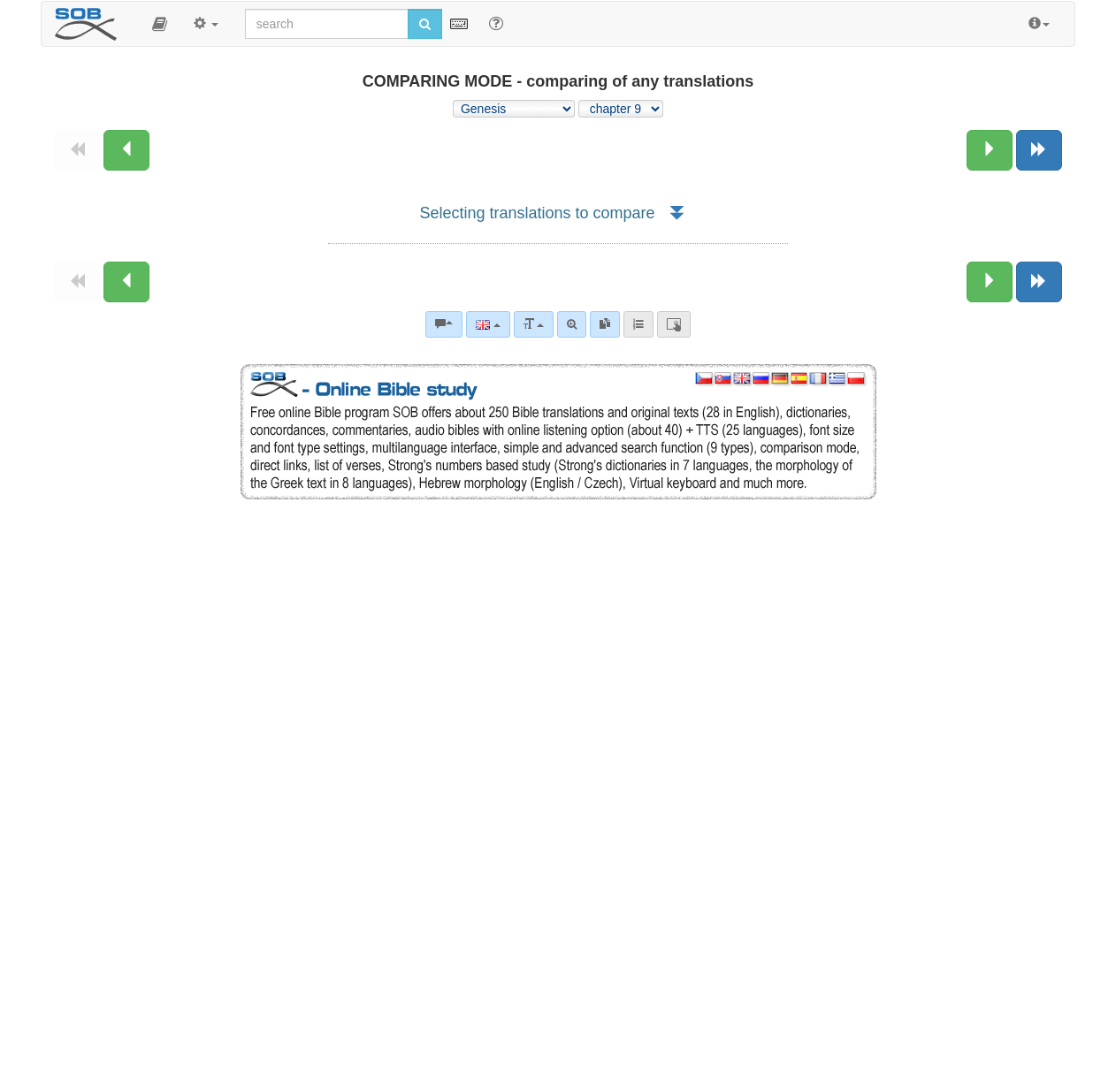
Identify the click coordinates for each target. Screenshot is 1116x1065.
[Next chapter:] (990, 150)
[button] (159, 24)
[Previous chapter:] (126, 150)
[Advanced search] (571, 324)
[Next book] (1039, 150)
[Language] (487, 324)
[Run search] (425, 24)
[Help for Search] (496, 23)
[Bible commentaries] (443, 324)
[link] (605, 324)
